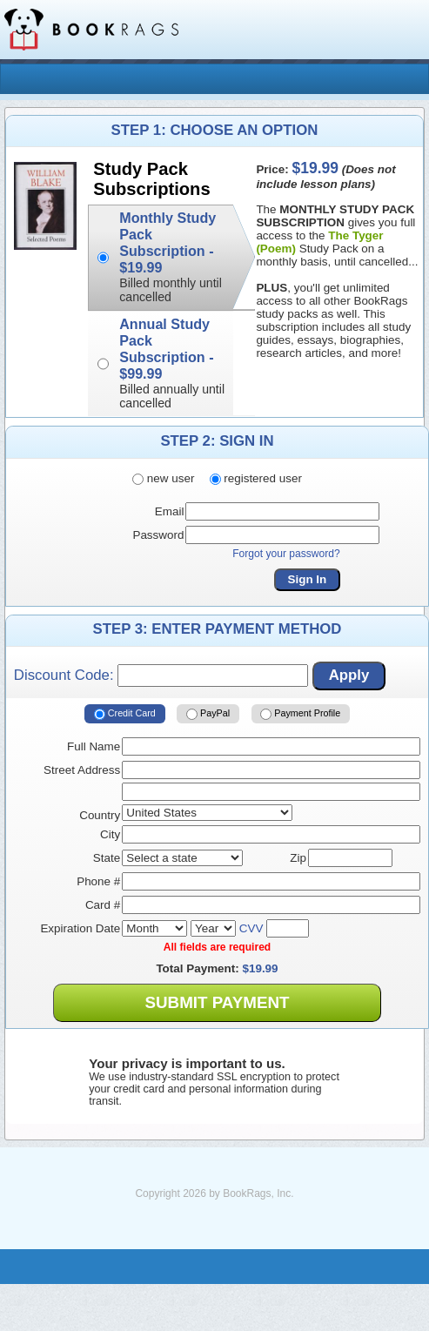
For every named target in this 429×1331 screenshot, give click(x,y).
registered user (256, 478)
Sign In (307, 579)
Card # (102, 904)
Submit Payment (216, 1002)
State (106, 857)
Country (99, 815)
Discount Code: (161, 675)
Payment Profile (300, 714)
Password (158, 534)
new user (163, 478)
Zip (298, 857)
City (110, 834)
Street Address (82, 769)
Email (169, 511)
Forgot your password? (286, 554)
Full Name (93, 746)
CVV (251, 928)
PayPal (208, 714)
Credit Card (125, 714)
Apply (349, 675)
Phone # (98, 881)
